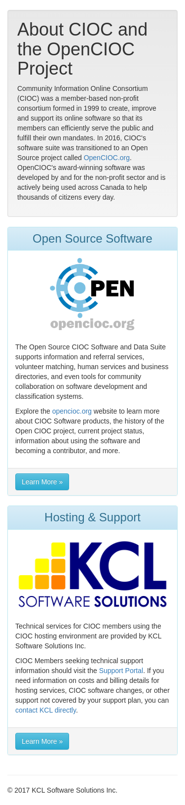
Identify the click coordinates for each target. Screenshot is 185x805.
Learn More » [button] (42, 482)
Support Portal (121, 671)
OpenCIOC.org (107, 158)
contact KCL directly (45, 710)
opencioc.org (72, 411)
